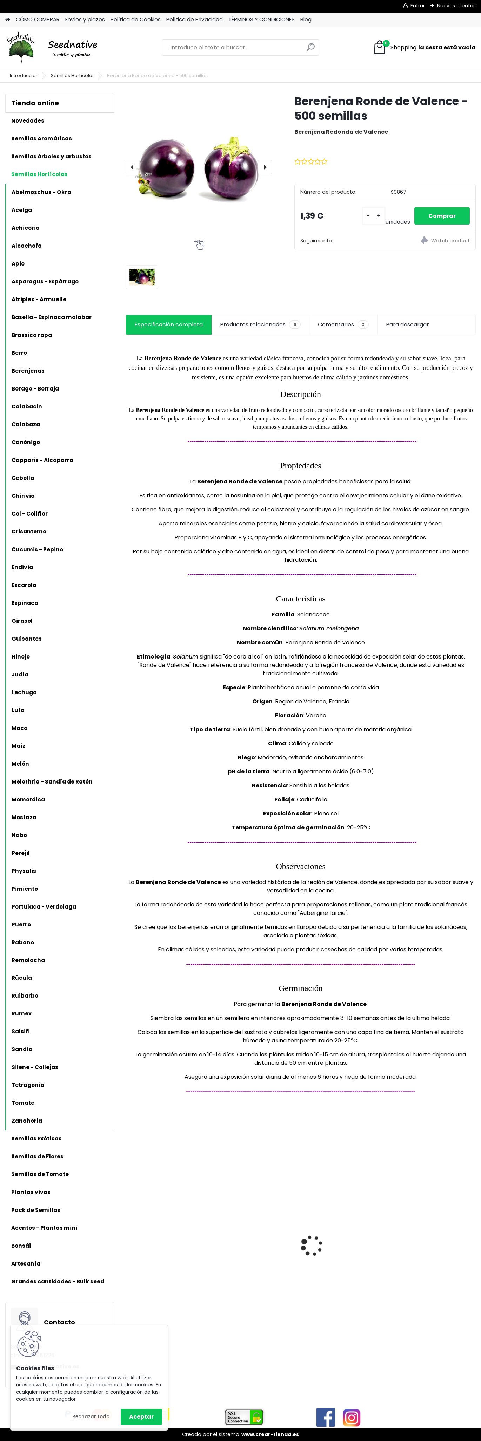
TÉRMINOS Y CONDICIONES (261, 19)
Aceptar (141, 1417)
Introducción (24, 75)
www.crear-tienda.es (270, 1434)
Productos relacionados (260, 324)
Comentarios (343, 324)
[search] (311, 50)
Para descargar (407, 324)
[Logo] (53, 47)
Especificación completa (168, 324)
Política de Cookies (136, 19)
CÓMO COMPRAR (38, 19)
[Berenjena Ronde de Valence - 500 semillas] (199, 167)
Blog (306, 19)
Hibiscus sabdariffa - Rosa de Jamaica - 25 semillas (168, 1241)
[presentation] (133, 167)
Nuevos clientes (456, 5)
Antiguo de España (334, 1244)
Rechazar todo (90, 1416)
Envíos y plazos (85, 19)
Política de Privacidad (194, 19)
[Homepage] (7, 20)
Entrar (417, 5)
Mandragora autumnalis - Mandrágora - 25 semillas (255, 1241)
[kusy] (373, 216)
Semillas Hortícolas (73, 75)
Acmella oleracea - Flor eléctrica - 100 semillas (429, 1241)
